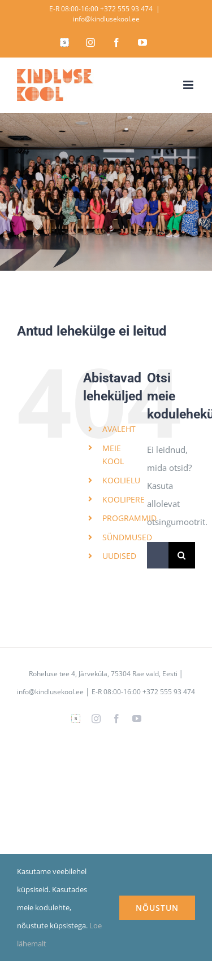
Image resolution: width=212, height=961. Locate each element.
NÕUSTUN (157, 907)
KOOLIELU (121, 480)
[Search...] (157, 555)
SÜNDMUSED (127, 537)
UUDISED (119, 555)
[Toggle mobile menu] (189, 85)
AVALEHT (119, 429)
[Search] (181, 555)
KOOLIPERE (123, 499)
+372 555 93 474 (126, 9)
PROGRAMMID (129, 518)
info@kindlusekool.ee (106, 19)
